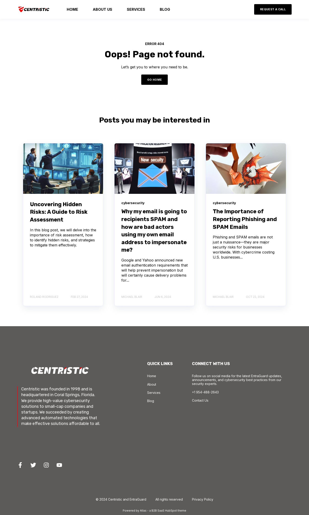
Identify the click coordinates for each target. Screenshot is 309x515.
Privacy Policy (202, 499)
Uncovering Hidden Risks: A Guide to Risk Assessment (59, 212)
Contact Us (200, 400)
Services (153, 393)
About (151, 384)
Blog (150, 401)
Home (151, 376)
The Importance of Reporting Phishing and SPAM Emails (245, 219)
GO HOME (154, 79)
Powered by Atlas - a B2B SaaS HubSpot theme (154, 510)
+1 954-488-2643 (205, 392)
